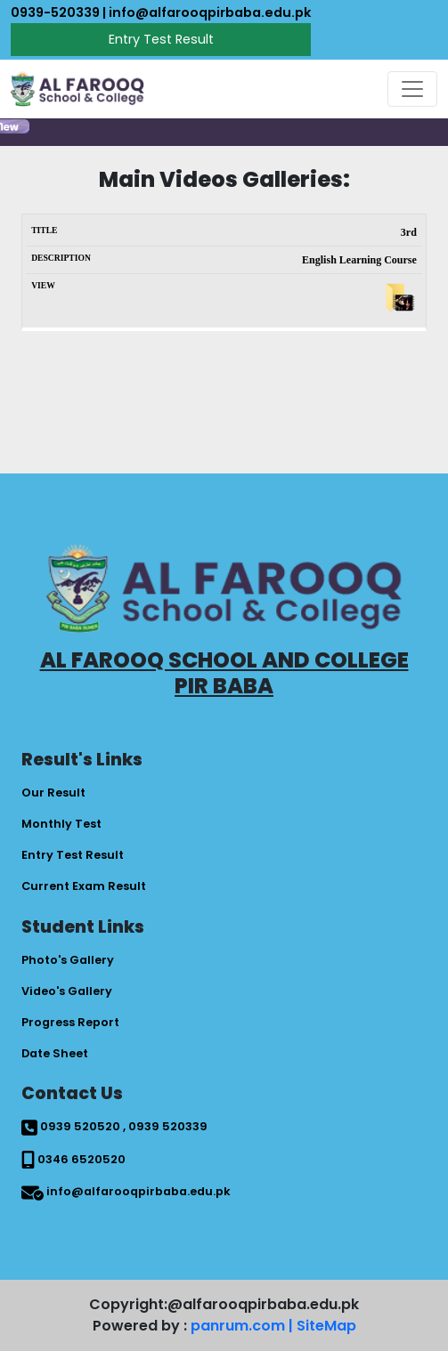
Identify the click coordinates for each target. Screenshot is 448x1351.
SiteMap (326, 1325)
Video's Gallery (66, 991)
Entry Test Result (161, 39)
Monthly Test (61, 823)
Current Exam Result (83, 886)
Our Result (53, 792)
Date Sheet (54, 1053)
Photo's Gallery (67, 959)
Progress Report (70, 1022)
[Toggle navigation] (412, 89)
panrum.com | (242, 1325)
